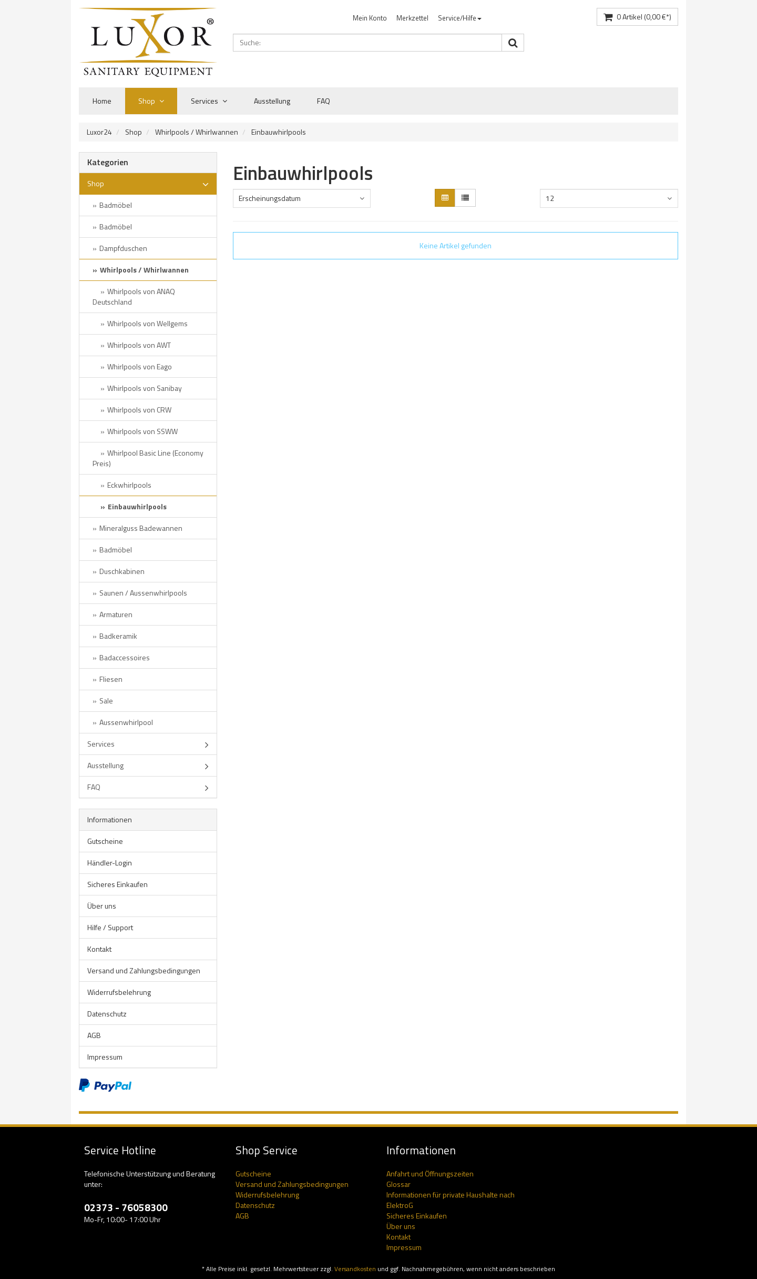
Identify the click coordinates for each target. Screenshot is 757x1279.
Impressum (104, 1056)
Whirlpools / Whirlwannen (196, 131)
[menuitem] (370, 18)
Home (102, 100)
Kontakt (99, 948)
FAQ (323, 100)
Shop (151, 101)
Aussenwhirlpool (126, 722)
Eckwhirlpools (129, 484)
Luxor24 (99, 131)
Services (209, 101)
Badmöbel (115, 204)
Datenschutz (107, 1013)
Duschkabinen (122, 571)
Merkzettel (412, 18)
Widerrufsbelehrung (119, 992)
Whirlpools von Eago (139, 366)
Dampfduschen (123, 248)
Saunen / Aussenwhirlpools (143, 592)
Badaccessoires (124, 657)
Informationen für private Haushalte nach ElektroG (450, 1200)
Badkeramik (118, 635)
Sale (106, 700)
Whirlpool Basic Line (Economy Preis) (148, 458)
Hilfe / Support (110, 927)
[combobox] (302, 198)
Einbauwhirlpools (278, 131)
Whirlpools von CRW (139, 409)
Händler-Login (109, 862)
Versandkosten (355, 1269)
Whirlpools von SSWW (142, 431)
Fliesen (110, 678)
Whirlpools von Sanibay (144, 388)
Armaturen (115, 614)
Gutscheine (105, 841)
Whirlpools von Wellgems (147, 323)
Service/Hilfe (460, 18)
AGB (94, 1035)
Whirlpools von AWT (139, 344)
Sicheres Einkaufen (117, 884)
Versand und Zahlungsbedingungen (143, 970)
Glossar (398, 1184)
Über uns (101, 905)
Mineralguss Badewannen (140, 527)
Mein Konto (370, 18)
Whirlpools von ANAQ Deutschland (134, 296)
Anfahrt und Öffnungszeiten (430, 1173)
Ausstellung (272, 100)
